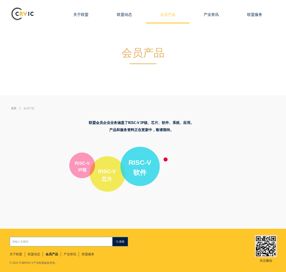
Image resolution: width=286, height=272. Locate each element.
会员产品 (28, 108)
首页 (14, 108)
